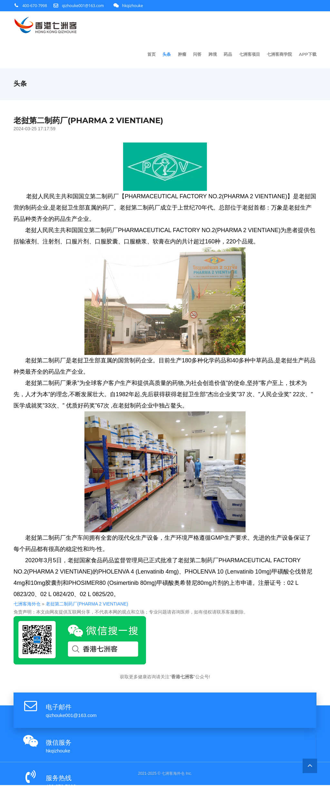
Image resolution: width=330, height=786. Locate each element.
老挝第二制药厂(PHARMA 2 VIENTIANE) (73, 604)
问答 (198, 54)
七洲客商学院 (279, 54)
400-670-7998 (35, 5)
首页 (153, 54)
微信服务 (59, 743)
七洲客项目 (249, 54)
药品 (228, 54)
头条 (168, 54)
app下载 (307, 54)
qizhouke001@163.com (83, 5)
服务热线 (59, 778)
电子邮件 (59, 708)
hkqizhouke (132, 5)
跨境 (213, 54)
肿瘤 (183, 54)
